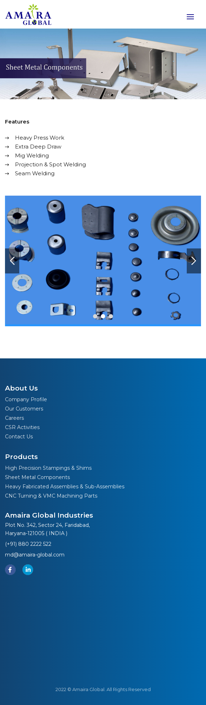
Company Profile (26, 399)
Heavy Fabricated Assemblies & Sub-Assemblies (64, 486)
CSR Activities (22, 427)
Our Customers (24, 409)
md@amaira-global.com (35, 555)
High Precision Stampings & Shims (48, 468)
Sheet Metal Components (37, 477)
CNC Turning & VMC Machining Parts (51, 496)
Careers (14, 418)
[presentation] (12, 260)
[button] (95, 316)
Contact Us (19, 436)
